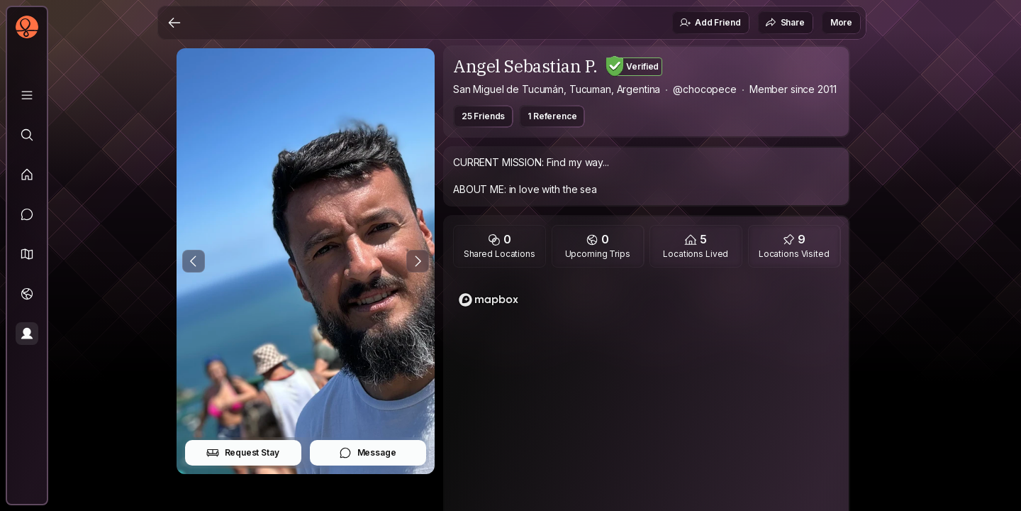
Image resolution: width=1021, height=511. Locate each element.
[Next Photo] (417, 261)
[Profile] (27, 333)
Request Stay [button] (242, 452)
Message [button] (367, 452)
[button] (27, 254)
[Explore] (27, 134)
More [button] (841, 22)
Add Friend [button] (709, 22)
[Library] (27, 95)
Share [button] (785, 22)
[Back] (174, 22)
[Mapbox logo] (488, 300)
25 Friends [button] (483, 116)
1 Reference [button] (552, 116)
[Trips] (27, 293)
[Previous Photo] (193, 261)
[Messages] (27, 214)
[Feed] (27, 174)
